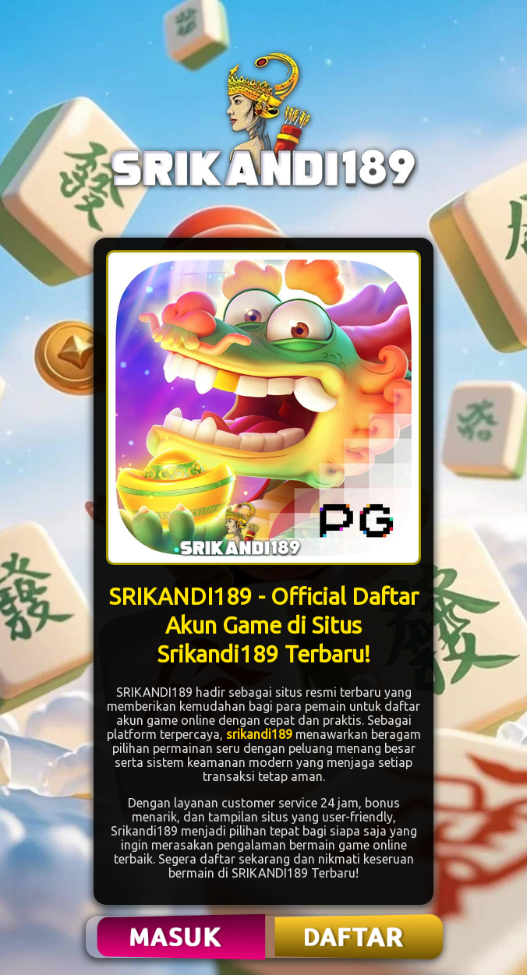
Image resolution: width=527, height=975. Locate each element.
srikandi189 (259, 734)
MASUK (177, 937)
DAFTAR (354, 937)
